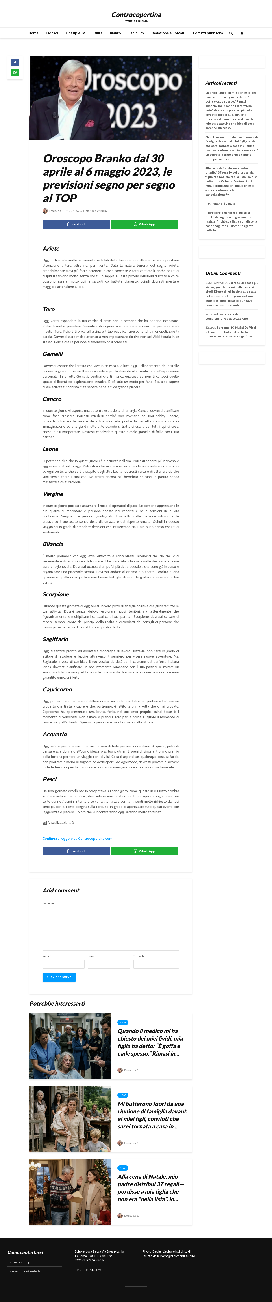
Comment (49, 903)
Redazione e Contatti (168, 33)
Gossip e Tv (75, 33)
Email (92, 956)
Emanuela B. (54, 210)
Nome (47, 956)
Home (33, 33)
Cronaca (52, 33)
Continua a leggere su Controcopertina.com (77, 838)
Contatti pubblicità (208, 33)
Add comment (98, 210)
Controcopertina (136, 14)
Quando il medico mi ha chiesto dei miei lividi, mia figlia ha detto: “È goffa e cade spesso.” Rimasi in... (150, 1042)
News (123, 1022)
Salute (97, 33)
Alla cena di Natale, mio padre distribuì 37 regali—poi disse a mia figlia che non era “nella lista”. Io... (150, 1188)
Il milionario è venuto (220, 204)
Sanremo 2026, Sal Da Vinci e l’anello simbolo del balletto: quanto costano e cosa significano (230, 332)
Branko (115, 33)
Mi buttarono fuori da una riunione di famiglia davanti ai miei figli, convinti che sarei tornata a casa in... (152, 1115)
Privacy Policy (19, 1262)
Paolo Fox (136, 33)
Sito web (138, 956)
